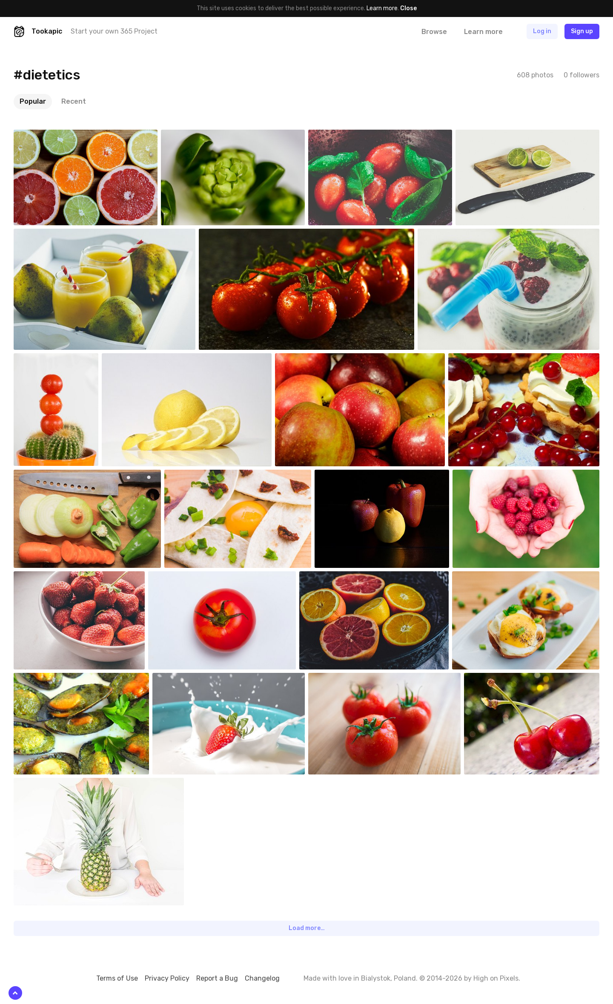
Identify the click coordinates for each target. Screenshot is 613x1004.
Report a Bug (217, 978)
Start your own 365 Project (114, 31)
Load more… (307, 928)
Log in (542, 31)
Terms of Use (117, 978)
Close (408, 8)
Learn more (382, 8)
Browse (434, 32)
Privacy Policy (167, 978)
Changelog (262, 978)
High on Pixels (495, 978)
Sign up (582, 31)
